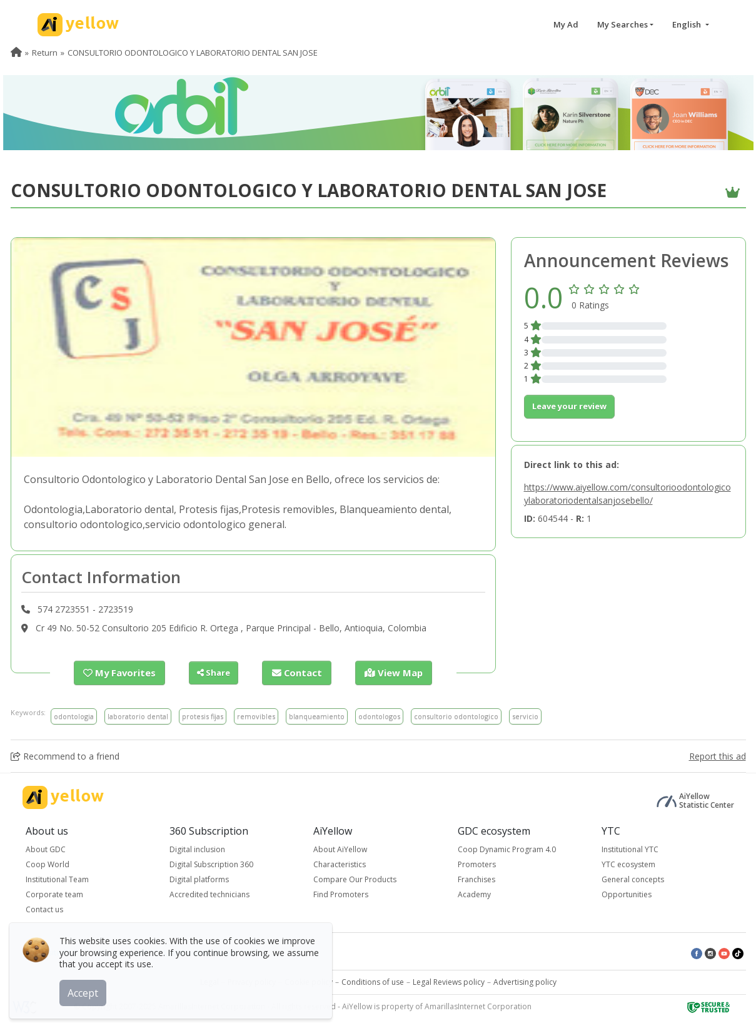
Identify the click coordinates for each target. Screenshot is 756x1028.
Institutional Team (57, 878)
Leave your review (569, 406)
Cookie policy (309, 981)
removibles (256, 715)
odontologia (74, 715)
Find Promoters (340, 893)
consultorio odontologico (456, 715)
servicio (525, 715)
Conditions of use (372, 981)
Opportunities (627, 893)
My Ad (565, 24)
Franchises (476, 878)
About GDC (46, 848)
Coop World (47, 863)
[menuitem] (16, 52)
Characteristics (339, 863)
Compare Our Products (354, 878)
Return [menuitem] (45, 52)
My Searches (622, 24)
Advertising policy (525, 981)
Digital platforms (199, 878)
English (687, 24)
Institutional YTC (630, 848)
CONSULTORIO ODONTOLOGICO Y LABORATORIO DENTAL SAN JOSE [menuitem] (193, 52)
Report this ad (717, 755)
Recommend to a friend (65, 755)
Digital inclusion (197, 848)
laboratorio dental (138, 715)
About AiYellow (340, 848)
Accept (86, 990)
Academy (474, 893)
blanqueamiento (317, 715)
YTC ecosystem (628, 863)
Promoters (477, 863)
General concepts (633, 878)
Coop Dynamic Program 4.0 (507, 848)
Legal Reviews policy (449, 981)
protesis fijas (202, 715)
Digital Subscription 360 (211, 863)
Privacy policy (252, 981)
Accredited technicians (209, 893)
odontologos (379, 715)
